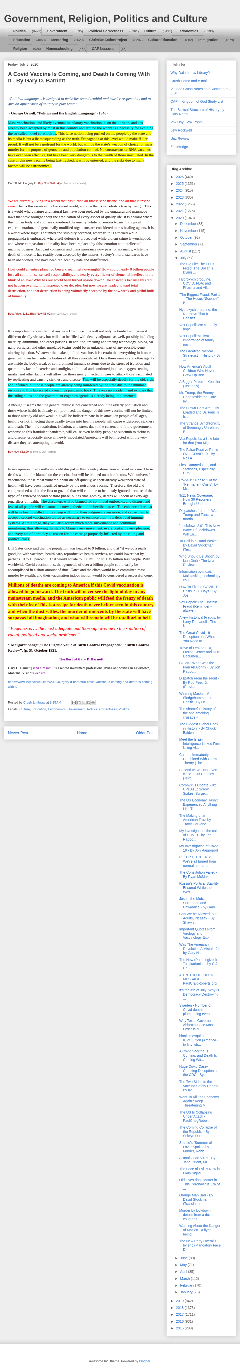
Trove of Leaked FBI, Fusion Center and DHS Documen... (199, 652)
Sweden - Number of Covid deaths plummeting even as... (198, 1009)
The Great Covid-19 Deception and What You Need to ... (197, 637)
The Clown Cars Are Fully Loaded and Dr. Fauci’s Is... (199, 412)
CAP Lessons (103, 49)
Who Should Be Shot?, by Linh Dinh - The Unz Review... (199, 560)
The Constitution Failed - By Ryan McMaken (198, 874)
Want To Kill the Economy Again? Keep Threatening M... (199, 1101)
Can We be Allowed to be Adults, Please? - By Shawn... (198, 918)
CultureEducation (163, 40)
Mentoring (59, 40)
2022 (180, 204)
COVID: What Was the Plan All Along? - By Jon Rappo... (199, 667)
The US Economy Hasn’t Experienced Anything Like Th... (198, 804)
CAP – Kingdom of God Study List (196, 101)
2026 (180, 177)
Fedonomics (188, 31)
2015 (180, 1328)
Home (82, 733)
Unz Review (179, 138)
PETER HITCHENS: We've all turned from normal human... (197, 861)
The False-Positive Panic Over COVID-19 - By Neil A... (198, 454)
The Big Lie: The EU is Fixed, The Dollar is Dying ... (196, 268)
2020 (180, 218)
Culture (150, 31)
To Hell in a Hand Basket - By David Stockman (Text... (199, 545)
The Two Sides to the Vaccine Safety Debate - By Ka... (199, 1086)
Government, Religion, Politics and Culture (105, 18)
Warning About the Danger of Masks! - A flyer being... (199, 1230)
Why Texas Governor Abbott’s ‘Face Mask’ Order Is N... (197, 1025)
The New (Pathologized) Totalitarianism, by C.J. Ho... (198, 964)
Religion (20, 49)
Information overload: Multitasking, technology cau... (199, 576)
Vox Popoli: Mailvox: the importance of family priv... (197, 340)
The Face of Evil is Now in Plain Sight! (199, 1171)
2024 (180, 190)
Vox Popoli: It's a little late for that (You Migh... (199, 441)
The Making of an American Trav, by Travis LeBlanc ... (195, 819)
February (187, 1285)
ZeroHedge (179, 147)
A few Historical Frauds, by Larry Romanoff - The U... (200, 621)
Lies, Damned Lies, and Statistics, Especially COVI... (197, 469)
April (184, 1272)
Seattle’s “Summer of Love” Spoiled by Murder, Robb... (195, 1147)
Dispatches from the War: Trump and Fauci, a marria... (198, 515)
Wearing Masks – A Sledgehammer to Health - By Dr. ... (195, 698)
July (183, 258)
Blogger (144, 1361)
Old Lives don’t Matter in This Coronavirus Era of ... (199, 1184)
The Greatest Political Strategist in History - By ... (199, 355)
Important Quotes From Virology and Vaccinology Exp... (197, 933)
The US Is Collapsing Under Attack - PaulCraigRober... (195, 1116)
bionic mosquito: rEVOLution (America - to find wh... (198, 1040)
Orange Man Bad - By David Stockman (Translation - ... (196, 1199)
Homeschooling (59, 49)
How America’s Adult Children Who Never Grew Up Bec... (196, 370)
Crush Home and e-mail (189, 81)
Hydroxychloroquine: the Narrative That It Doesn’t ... (198, 314)
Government (57, 31)
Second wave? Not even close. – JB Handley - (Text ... (198, 774)
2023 (180, 197)
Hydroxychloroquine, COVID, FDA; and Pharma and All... (195, 283)
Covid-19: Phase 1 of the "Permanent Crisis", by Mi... (198, 484)
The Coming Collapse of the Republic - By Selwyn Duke (198, 1131)
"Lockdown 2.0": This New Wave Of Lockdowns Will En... (199, 530)
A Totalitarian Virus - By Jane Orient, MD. (197, 1160)
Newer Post (18, 733)
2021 (180, 211)
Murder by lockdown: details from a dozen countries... (196, 1214)
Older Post (145, 733)
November (188, 231)
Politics (19, 31)
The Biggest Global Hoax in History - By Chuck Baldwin (198, 728)
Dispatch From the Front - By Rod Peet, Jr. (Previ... (199, 682)
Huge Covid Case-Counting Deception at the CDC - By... (198, 1070)
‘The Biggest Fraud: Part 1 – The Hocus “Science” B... (199, 299)
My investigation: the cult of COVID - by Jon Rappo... (198, 835)
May (184, 1265)
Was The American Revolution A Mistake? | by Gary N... (199, 948)
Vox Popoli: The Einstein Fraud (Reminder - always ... (198, 606)
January (187, 1292)
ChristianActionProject (108, 40)
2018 (180, 1308)
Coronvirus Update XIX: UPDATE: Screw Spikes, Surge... (197, 789)
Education (21, 40)
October (187, 237)
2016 (180, 1321)
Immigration (208, 40)
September (189, 244)
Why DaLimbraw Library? (190, 73)
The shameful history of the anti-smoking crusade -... (197, 713)
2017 (180, 1314)
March (185, 1279)
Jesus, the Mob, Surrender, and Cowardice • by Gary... (198, 903)
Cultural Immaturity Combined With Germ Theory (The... (198, 759)
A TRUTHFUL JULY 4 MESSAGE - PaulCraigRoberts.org (198, 979)
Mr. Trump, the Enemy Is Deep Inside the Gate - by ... (198, 397)
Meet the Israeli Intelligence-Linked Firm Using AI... (199, 743)
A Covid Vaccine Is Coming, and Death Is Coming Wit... (198, 1055)
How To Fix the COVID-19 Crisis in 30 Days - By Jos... (199, 591)
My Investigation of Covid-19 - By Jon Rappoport (199, 848)
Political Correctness (105, 31)
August (186, 251)
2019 (180, 1301)
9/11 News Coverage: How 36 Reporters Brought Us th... (196, 499)
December (188, 224)
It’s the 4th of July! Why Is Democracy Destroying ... (199, 994)
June (184, 1258)
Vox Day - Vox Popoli (186, 122)
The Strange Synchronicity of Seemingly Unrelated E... (199, 427)
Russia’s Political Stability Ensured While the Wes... (199, 887)
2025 (180, 184)
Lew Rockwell (181, 130)
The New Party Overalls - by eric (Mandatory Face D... (200, 1245)
